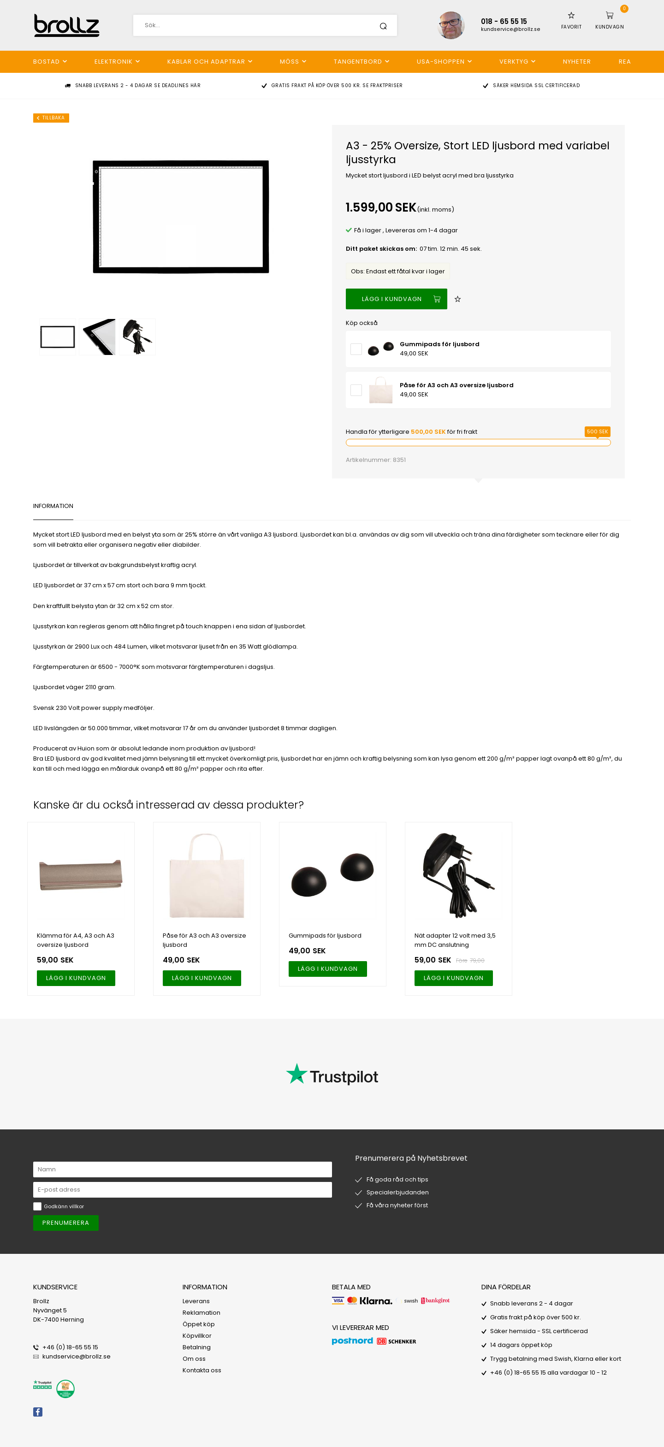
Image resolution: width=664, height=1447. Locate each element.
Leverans (196, 1301)
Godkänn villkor (64, 1206)
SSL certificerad (557, 85)
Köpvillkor (197, 1335)
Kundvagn (609, 27)
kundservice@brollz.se (510, 29)
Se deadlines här (177, 85)
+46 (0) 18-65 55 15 (70, 1347)
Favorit (571, 27)
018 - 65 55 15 (504, 21)
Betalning (197, 1347)
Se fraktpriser (382, 85)
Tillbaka (53, 117)
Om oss (194, 1358)
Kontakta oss (202, 1370)
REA (625, 61)
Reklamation (201, 1312)
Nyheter (577, 61)
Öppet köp (199, 1324)
